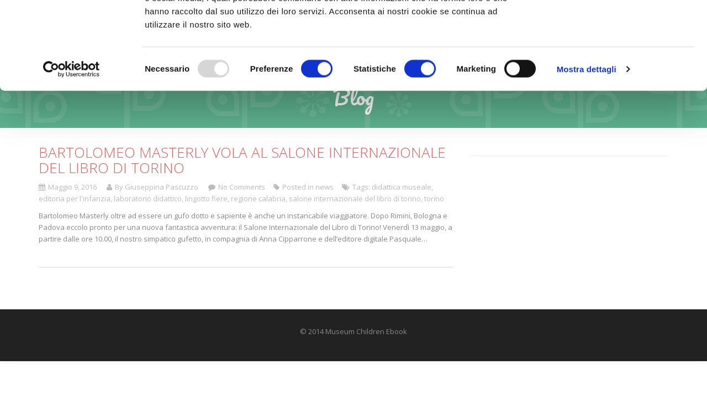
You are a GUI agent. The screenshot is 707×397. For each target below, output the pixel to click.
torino (434, 198)
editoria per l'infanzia (74, 198)
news (324, 187)
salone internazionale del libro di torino (355, 198)
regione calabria (258, 198)
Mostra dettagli (586, 150)
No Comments (241, 187)
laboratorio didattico (148, 198)
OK (615, 29)
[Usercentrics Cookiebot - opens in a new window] (71, 151)
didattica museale (401, 187)
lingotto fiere (206, 198)
